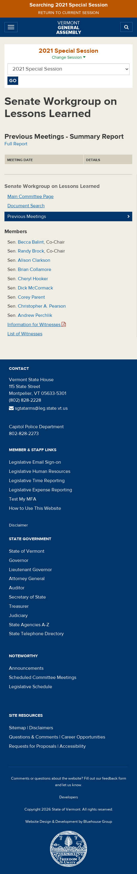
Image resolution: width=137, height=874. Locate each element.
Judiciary (18, 616)
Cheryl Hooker (33, 279)
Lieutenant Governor (30, 570)
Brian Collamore (34, 269)
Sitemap (17, 728)
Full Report (15, 144)
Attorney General (27, 579)
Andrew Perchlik (35, 315)
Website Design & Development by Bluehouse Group (68, 821)
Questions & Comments (33, 737)
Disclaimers (41, 728)
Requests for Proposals (32, 746)
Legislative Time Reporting (37, 481)
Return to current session (68, 12)
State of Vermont (26, 551)
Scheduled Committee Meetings (42, 677)
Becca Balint (31, 242)
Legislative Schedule (30, 687)
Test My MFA (22, 499)
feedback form (114, 778)
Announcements (26, 668)
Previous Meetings (26, 216)
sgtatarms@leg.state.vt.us (38, 408)
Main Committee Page (30, 197)
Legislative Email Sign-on (35, 462)
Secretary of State (27, 597)
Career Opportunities (83, 737)
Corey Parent (31, 297)
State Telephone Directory (36, 634)
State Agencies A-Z (29, 625)
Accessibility (73, 746)
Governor (18, 560)
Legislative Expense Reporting (40, 490)
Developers (68, 797)
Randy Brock (31, 251)
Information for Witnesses (36, 325)
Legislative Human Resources (39, 471)
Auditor (16, 588)
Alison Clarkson (34, 260)
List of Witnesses (24, 334)
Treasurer (19, 606)
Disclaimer (18, 525)
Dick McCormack (35, 288)
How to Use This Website (35, 508)
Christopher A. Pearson (42, 306)
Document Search (26, 206)
